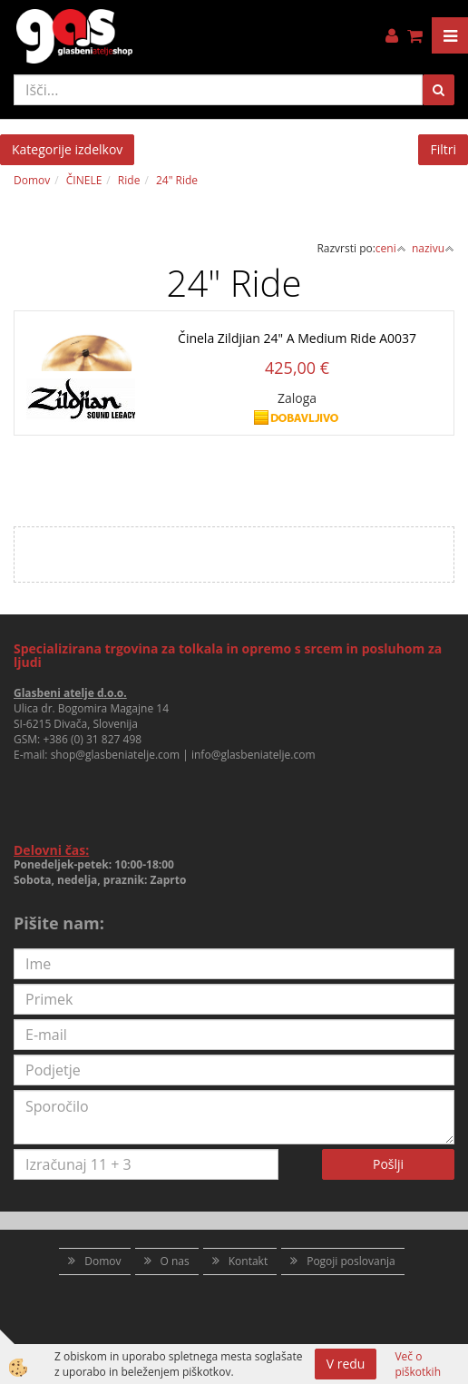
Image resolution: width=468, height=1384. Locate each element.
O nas (175, 1261)
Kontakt (248, 1261)
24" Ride (177, 180)
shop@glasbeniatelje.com (115, 754)
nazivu (433, 248)
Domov (32, 180)
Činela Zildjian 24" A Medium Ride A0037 (297, 338)
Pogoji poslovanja (351, 1261)
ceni (390, 248)
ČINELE (84, 180)
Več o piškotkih (418, 1364)
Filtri (443, 149)
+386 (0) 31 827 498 (92, 739)
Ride (129, 180)
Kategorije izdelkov (67, 149)
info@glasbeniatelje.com (253, 754)
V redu (346, 1363)
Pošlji (388, 1164)
